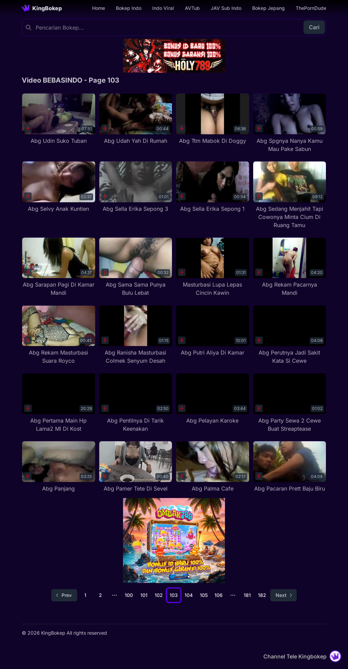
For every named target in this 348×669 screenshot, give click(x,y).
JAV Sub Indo (226, 8)
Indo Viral (163, 8)
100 (129, 595)
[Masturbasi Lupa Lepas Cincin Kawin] (212, 267)
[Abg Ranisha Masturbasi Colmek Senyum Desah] (136, 335)
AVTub (192, 8)
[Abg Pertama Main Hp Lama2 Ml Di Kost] (58, 403)
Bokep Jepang (268, 8)
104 (189, 595)
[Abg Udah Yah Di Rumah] (136, 119)
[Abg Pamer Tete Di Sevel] (136, 467)
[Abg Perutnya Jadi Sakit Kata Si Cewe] (290, 335)
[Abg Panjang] (58, 467)
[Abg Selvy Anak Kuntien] (58, 187)
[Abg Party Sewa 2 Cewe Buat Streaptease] (290, 403)
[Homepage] (42, 8)
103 (174, 595)
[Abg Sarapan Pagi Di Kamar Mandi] (58, 267)
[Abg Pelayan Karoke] (212, 399)
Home (98, 8)
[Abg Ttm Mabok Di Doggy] (212, 119)
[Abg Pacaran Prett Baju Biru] (290, 467)
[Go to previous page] (64, 595)
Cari (314, 27)
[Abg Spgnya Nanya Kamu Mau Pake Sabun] (290, 123)
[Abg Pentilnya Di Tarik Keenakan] (136, 403)
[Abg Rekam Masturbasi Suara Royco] (58, 335)
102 (159, 595)
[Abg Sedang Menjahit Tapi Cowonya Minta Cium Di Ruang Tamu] (290, 195)
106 (218, 595)
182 (262, 595)
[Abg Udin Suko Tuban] (58, 119)
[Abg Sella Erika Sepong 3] (136, 187)
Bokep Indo (128, 8)
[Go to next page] (283, 595)
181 (247, 595)
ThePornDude (311, 8)
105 (204, 595)
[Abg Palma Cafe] (212, 467)
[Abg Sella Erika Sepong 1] (212, 187)
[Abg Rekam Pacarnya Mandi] (290, 267)
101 (143, 595)
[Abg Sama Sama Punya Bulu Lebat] (136, 267)
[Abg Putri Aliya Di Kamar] (212, 331)
